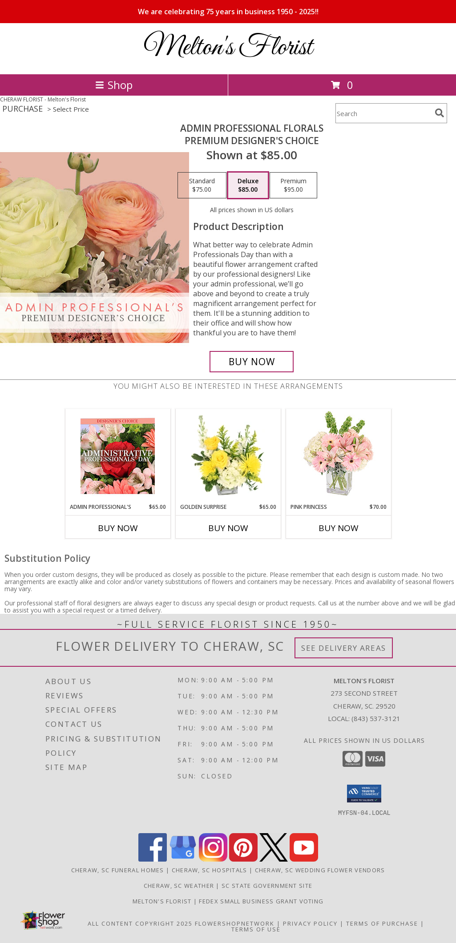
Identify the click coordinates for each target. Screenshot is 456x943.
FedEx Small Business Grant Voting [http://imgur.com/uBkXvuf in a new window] (261, 901)
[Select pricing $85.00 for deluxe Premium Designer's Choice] (248, 185)
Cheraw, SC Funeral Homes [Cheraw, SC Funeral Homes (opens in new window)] (117, 870)
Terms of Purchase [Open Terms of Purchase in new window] (382, 923)
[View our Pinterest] (243, 859)
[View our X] (273, 859)
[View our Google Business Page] (183, 859)
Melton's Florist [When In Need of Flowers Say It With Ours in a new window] (163, 901)
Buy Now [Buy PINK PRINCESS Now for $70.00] (339, 528)
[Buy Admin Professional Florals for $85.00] (252, 361)
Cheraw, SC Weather (179, 886)
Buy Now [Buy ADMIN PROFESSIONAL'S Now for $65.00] (118, 528)
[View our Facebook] (152, 859)
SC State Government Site (267, 886)
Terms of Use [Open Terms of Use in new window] (256, 929)
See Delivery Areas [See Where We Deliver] (343, 648)
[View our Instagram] (213, 859)
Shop (114, 84)
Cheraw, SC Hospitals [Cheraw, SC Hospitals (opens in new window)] (209, 870)
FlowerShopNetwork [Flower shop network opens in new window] (234, 923)
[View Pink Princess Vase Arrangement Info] (338, 456)
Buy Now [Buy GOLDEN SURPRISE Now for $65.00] (228, 528)
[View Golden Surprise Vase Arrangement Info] (228, 456)
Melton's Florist (228, 48)
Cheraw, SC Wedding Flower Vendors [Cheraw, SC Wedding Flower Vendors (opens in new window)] (320, 870)
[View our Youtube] (304, 859)
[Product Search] (383, 113)
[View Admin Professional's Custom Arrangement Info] (118, 456)
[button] (364, 793)
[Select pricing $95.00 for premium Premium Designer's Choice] (293, 185)
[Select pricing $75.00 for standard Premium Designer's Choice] (202, 185)
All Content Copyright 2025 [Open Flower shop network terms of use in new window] (140, 923)
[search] (439, 113)
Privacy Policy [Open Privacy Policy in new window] (310, 923)
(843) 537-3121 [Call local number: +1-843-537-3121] (375, 718)
